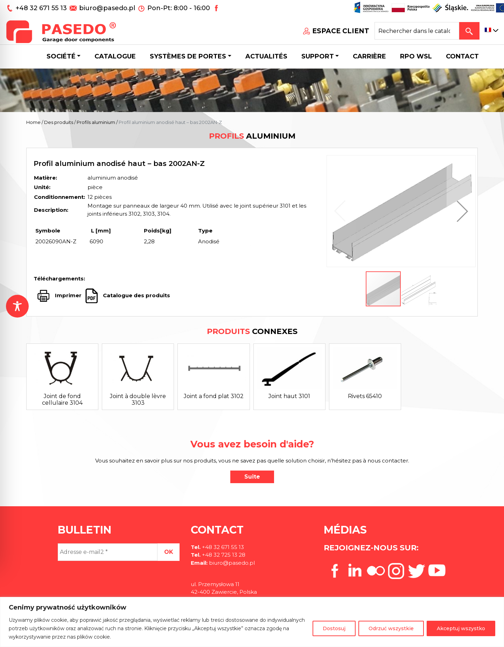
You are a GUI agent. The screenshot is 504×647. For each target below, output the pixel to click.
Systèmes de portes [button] (188, 56)
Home (33, 122)
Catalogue (115, 56)
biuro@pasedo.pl (107, 8)
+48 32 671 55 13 (42, 8)
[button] (461, 211)
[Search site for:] (416, 31)
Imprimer (68, 295)
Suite (252, 476)
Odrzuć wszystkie (391, 628)
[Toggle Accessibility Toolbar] (17, 306)
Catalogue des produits (136, 295)
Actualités (266, 56)
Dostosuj (334, 628)
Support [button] (317, 56)
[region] (252, 622)
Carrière (369, 56)
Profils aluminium (96, 122)
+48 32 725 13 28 (223, 554)
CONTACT (462, 56)
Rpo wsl (416, 56)
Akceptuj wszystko (461, 628)
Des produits (58, 122)
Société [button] (61, 56)
